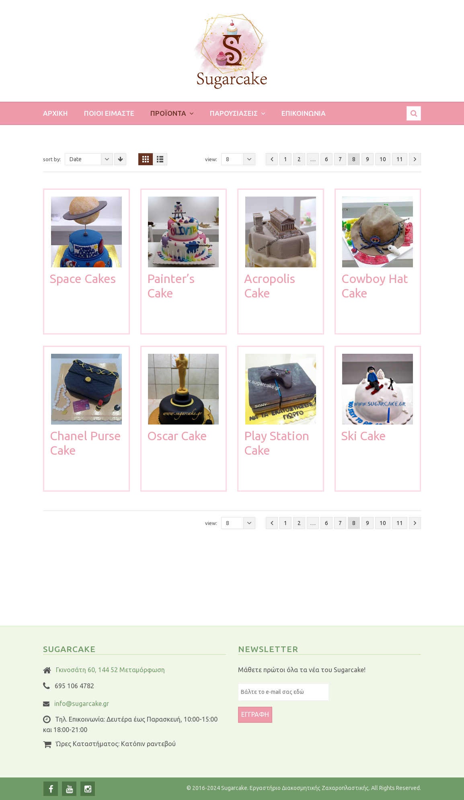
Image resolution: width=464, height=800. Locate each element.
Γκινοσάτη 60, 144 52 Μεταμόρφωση (110, 669)
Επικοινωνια (303, 113)
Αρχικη (55, 113)
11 (399, 159)
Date (91, 159)
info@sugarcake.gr (81, 703)
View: (211, 159)
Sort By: (52, 159)
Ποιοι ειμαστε (109, 113)
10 (383, 159)
